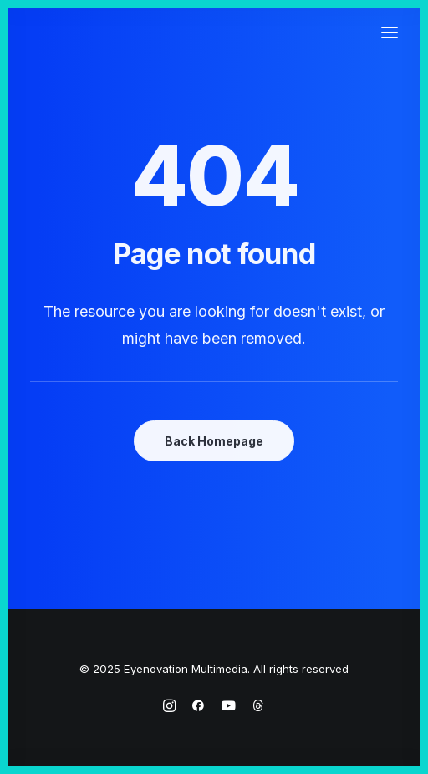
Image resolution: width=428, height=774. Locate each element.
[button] (389, 33)
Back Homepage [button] (214, 441)
